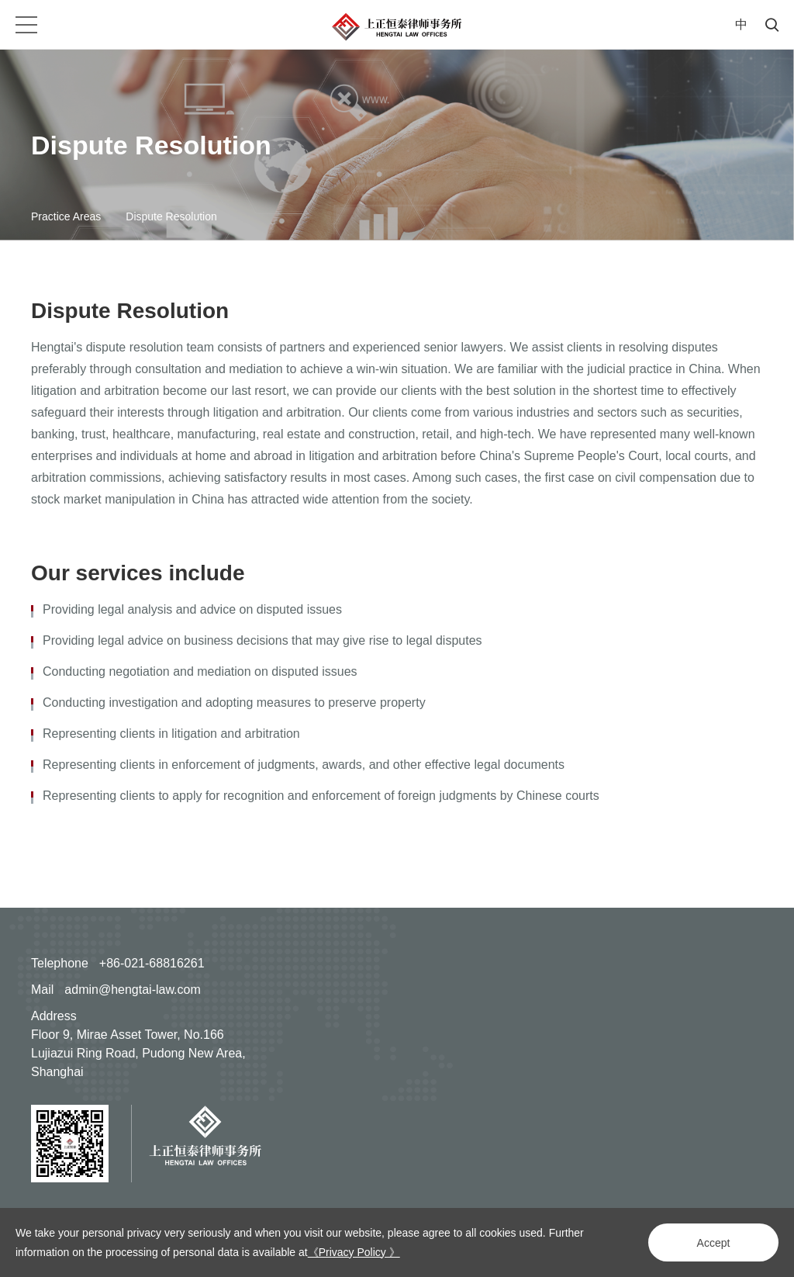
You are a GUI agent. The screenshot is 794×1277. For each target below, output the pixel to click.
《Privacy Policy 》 (354, 1252)
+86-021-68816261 (152, 963)
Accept (713, 1243)
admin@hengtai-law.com (132, 989)
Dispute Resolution (171, 216)
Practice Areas (66, 216)
